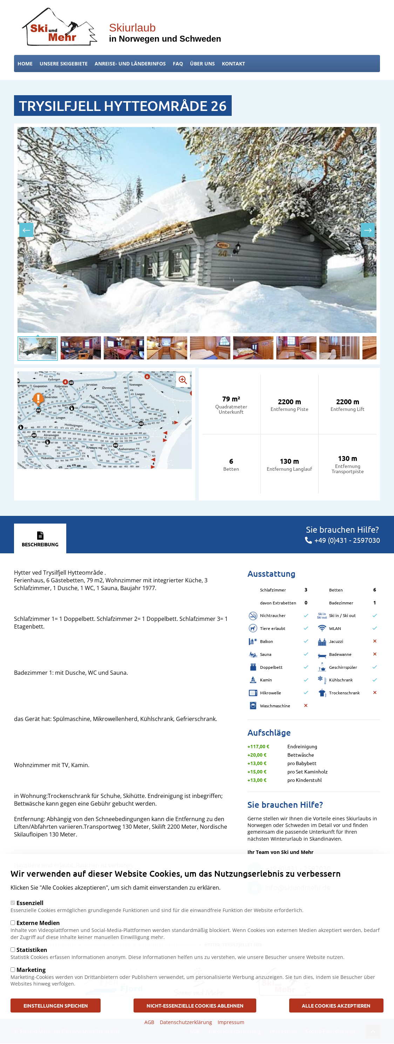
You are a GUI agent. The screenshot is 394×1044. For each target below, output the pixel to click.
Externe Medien (38, 923)
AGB (149, 1022)
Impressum (231, 1022)
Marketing (31, 970)
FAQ (178, 63)
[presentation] (26, 230)
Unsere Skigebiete (64, 63)
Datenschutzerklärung (186, 1022)
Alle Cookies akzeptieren (335, 1005)
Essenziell (29, 903)
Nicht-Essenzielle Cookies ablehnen (195, 1005)
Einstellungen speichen (57, 1005)
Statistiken (31, 950)
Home (25, 63)
